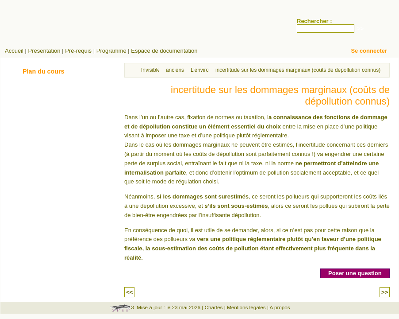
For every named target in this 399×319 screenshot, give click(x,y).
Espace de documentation (164, 50)
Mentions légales (246, 307)
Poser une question (355, 273)
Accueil (14, 50)
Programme (111, 50)
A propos (280, 307)
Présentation (44, 50)
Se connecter (369, 50)
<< (129, 292)
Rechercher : (314, 21)
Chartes (213, 307)
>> (384, 292)
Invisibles (152, 70)
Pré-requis (78, 50)
